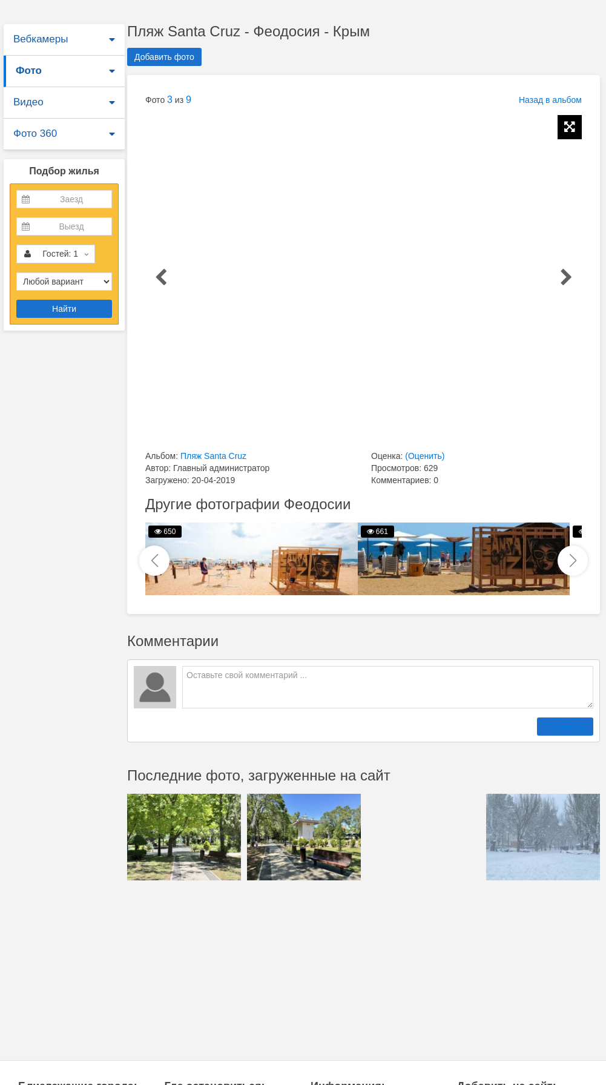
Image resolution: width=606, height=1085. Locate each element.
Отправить (565, 726)
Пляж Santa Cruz (213, 456)
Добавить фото (164, 57)
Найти (64, 309)
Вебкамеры (40, 39)
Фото (29, 70)
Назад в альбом (550, 100)
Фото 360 (35, 133)
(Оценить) (424, 456)
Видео (28, 102)
